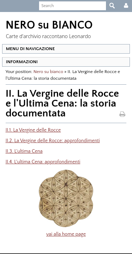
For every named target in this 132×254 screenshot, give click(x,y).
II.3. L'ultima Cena (22, 151)
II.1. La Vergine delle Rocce (31, 130)
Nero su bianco (46, 71)
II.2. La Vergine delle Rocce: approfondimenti (51, 141)
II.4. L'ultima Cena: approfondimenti (41, 162)
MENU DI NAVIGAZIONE (28, 48)
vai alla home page (66, 234)
